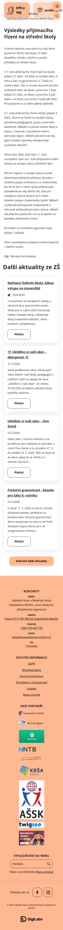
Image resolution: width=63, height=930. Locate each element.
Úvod (9, 13)
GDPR (31, 664)
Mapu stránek (44, 872)
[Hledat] (49, 864)
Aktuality (33, 13)
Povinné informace (31, 676)
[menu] (57, 6)
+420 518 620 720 (31, 628)
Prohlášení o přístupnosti (31, 682)
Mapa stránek (31, 695)
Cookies (31, 688)
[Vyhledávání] (56, 16)
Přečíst (19, 334)
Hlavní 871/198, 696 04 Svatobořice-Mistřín (31, 619)
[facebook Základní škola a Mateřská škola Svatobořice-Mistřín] (36, 892)
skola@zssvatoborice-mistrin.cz (31, 637)
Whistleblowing (31, 670)
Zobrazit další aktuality (31, 561)
